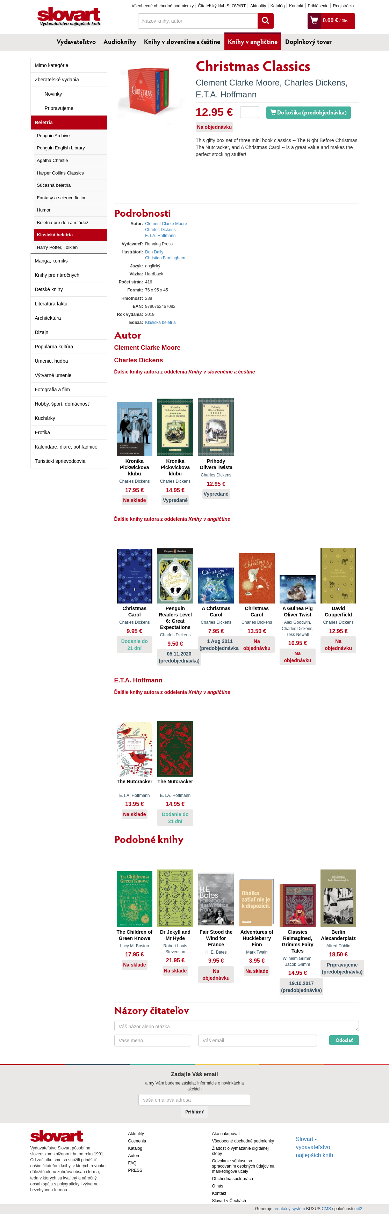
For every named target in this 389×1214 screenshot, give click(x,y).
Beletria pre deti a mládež (62, 222)
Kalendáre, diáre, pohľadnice (66, 447)
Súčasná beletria (54, 185)
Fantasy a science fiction (62, 197)
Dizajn (42, 332)
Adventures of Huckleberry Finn (256, 938)
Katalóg (278, 5)
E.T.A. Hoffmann (226, 94)
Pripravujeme (59, 108)
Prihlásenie (318, 5)
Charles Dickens (314, 82)
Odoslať (344, 1040)
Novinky (53, 94)
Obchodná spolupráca (232, 1178)
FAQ (132, 1163)
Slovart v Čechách (229, 1200)
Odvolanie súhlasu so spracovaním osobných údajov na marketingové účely (243, 1166)
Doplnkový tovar (308, 41)
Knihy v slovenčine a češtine (182, 41)
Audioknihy (119, 41)
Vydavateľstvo (76, 41)
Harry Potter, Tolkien (57, 247)
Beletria (44, 122)
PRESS (135, 1170)
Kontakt (296, 5)
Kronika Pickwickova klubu (134, 467)
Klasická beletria (55, 234)
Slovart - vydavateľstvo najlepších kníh (314, 1147)
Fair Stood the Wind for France (216, 938)
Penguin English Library (61, 147)
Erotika (42, 432)
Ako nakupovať (226, 1133)
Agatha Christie (52, 160)
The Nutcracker (134, 781)
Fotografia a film (52, 389)
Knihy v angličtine (253, 41)
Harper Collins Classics (60, 173)
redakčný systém (289, 1208)
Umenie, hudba (51, 361)
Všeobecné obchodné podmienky (163, 5)
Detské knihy (49, 289)
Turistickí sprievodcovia (60, 461)
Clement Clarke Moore (238, 82)
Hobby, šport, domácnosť (62, 404)
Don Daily (154, 252)
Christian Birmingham (165, 258)
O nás (217, 1186)
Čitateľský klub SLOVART (222, 5)
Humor (44, 210)
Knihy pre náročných (57, 275)
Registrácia (343, 5)
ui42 (358, 1208)
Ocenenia (137, 1141)
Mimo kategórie (52, 65)
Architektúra (48, 318)
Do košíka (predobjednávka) (309, 112)
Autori (133, 1155)
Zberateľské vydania (57, 79)
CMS (326, 1208)
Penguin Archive (53, 135)
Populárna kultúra (54, 346)
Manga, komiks (51, 261)
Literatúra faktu (51, 303)
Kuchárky (45, 418)
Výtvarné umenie (53, 375)
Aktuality (258, 5)
